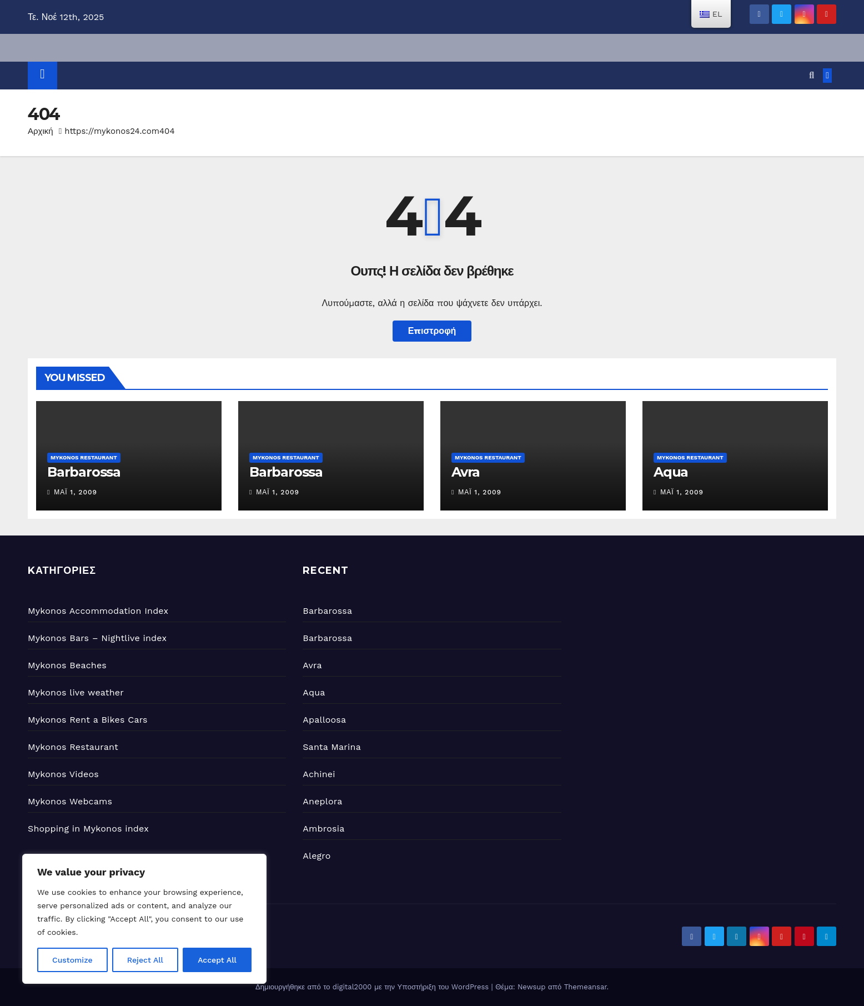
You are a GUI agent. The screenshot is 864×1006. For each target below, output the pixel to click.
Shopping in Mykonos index (88, 828)
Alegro (316, 855)
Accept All (217, 959)
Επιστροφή (432, 331)
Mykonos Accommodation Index (98, 610)
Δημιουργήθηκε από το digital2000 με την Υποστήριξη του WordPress (373, 987)
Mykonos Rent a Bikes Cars (88, 719)
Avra (465, 472)
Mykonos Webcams (70, 801)
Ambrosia (323, 828)
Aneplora (322, 801)
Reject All (145, 959)
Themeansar (585, 987)
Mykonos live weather (76, 692)
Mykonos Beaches (67, 665)
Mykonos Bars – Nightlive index (97, 638)
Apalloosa (324, 719)
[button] (811, 75)
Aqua (671, 472)
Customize (72, 959)
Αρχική (40, 131)
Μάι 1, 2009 (75, 492)
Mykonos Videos (63, 774)
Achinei (319, 774)
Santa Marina (332, 747)
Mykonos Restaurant (84, 457)
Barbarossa (83, 472)
